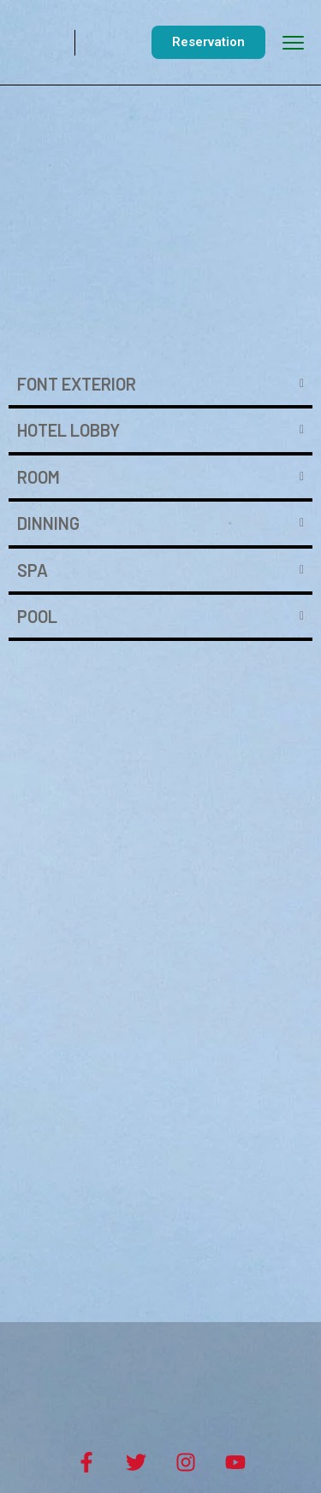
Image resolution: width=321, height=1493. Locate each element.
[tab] (160, 385)
